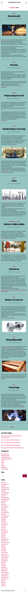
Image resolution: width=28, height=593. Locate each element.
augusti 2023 (4, 494)
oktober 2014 (4, 540)
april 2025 (3, 486)
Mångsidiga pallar (14, 339)
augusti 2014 (4, 544)
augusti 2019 (4, 517)
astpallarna (20, 350)
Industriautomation (5, 457)
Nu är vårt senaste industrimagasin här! (10, 440)
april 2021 (3, 509)
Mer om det (4, 120)
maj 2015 (3, 535)
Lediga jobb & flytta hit (6, 459)
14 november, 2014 (17, 18)
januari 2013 (4, 570)
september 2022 (5, 499)
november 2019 (5, 516)
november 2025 (5, 484)
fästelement (9, 206)
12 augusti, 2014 (17, 302)
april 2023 (3, 496)
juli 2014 (3, 545)
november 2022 (5, 497)
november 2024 (5, 487)
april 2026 (3, 482)
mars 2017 (3, 525)
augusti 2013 (4, 560)
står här (23, 407)
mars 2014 (3, 550)
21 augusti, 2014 (17, 271)
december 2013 (5, 555)
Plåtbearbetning (5, 40)
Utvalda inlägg (4, 469)
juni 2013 (3, 562)
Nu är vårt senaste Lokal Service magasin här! (12, 447)
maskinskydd (5, 171)
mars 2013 (3, 567)
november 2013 (5, 557)
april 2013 (3, 565)
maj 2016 (3, 527)
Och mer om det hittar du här (8, 318)
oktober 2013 (4, 559)
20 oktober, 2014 (17, 98)
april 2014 (3, 549)
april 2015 (3, 537)
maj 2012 (3, 584)
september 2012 (5, 577)
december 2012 (5, 572)
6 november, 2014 (17, 67)
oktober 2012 (4, 575)
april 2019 (3, 519)
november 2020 (5, 512)
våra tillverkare (5, 238)
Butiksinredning (12, 221)
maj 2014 (3, 547)
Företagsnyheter (5, 455)
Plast (14, 336)
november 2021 (5, 506)
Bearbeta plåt (14, 16)
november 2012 (5, 574)
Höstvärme (14, 269)
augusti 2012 (4, 579)
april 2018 (3, 521)
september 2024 (5, 489)
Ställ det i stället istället (14, 224)
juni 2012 (3, 582)
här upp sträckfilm (8, 346)
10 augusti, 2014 (17, 342)
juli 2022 (3, 502)
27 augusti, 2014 (17, 227)
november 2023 (5, 492)
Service (14, 92)
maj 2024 (3, 491)
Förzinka (14, 65)
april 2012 (3, 585)
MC (10, 18)
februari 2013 (4, 569)
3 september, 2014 (17, 183)
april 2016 (3, 529)
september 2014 (5, 542)
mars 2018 (3, 522)
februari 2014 (4, 552)
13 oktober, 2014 (17, 131)
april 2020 (3, 514)
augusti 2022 (4, 501)
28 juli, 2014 (17, 390)
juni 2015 (3, 534)
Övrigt (2, 462)
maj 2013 (3, 564)
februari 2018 (4, 524)
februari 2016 (4, 530)
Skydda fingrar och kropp (14, 129)
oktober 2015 (4, 532)
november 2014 (5, 539)
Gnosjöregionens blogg (14, 2)
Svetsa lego (14, 387)
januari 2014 (4, 554)
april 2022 (3, 504)
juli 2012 (3, 580)
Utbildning (3, 467)
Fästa (14, 181)
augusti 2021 (4, 507)
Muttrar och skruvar (14, 300)
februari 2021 (4, 511)
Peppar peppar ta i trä (14, 95)
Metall (14, 13)
